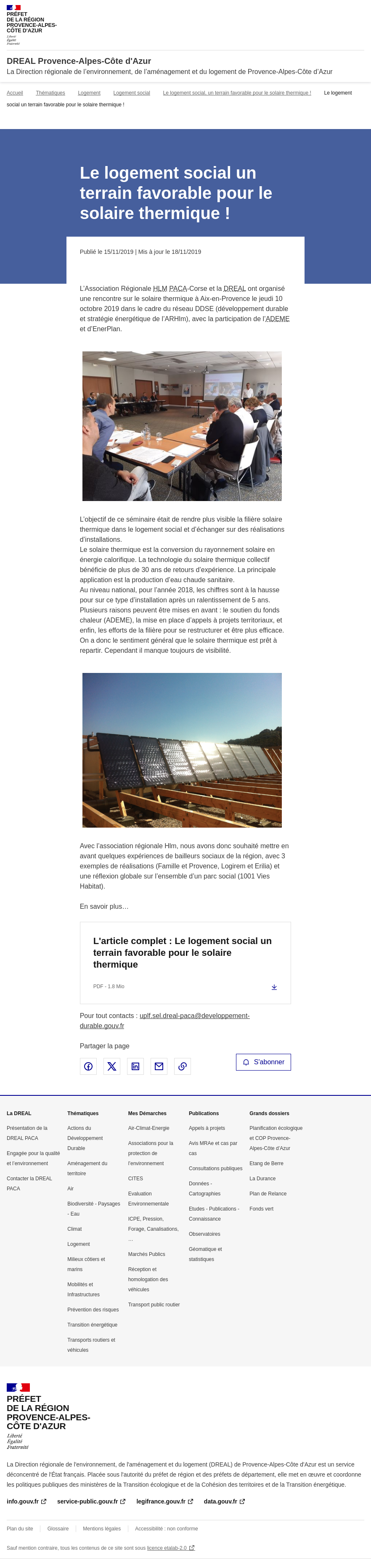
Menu (359, 10)
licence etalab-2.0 (167, 1548)
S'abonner (264, 1062)
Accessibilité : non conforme (166, 1529)
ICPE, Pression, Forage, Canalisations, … (153, 1229)
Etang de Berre (266, 1163)
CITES (135, 1179)
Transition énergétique (92, 1325)
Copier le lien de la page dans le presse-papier (182, 1066)
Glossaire (58, 1529)
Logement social (132, 93)
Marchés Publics (146, 1254)
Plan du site (20, 1529)
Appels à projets (207, 1128)
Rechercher (342, 10)
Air (70, 1189)
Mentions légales (102, 1529)
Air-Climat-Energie (149, 1128)
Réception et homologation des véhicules (148, 1279)
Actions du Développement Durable (85, 1138)
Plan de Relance (267, 1194)
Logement (89, 93)
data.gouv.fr (220, 1501)
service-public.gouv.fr (87, 1501)
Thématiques (50, 93)
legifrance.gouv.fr (160, 1501)
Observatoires (204, 1234)
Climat (74, 1229)
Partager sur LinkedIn (135, 1066)
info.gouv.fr (23, 1501)
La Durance (262, 1179)
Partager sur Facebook (88, 1066)
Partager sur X (111, 1066)
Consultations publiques (215, 1168)
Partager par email (159, 1066)
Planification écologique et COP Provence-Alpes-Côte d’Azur (275, 1138)
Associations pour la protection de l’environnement (150, 1153)
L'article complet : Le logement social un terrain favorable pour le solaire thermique (182, 953)
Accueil (15, 93)
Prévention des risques (93, 1310)
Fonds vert (261, 1209)
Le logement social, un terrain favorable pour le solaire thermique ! (237, 93)
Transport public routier (154, 1305)
